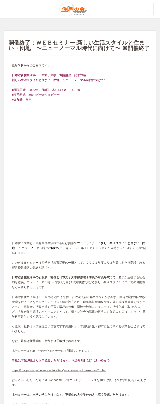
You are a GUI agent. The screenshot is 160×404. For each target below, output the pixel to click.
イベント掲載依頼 (54, 381)
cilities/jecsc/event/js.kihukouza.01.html (80, 241)
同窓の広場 (81, 295)
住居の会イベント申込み (71, 386)
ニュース (67, 295)
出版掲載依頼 (79, 381)
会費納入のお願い (38, 386)
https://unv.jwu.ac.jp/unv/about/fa (33, 241)
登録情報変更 (101, 381)
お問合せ (33, 381)
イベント (53, 295)
